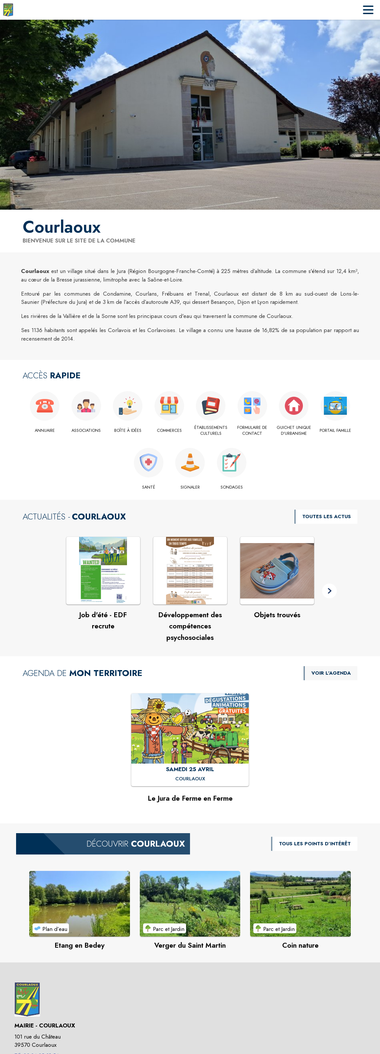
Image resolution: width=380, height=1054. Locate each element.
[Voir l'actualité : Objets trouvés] (277, 570)
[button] (329, 590)
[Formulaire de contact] (252, 431)
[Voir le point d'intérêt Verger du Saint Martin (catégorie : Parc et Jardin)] (190, 904)
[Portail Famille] (335, 430)
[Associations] (86, 430)
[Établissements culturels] (211, 431)
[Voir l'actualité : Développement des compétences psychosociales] (190, 570)
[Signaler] (190, 487)
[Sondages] (231, 487)
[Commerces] (169, 430)
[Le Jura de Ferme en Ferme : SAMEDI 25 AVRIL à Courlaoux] (190, 779)
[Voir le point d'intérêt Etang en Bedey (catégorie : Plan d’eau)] (79, 904)
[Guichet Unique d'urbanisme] (294, 431)
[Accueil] (8, 9)
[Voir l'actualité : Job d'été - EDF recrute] (103, 570)
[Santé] (148, 487)
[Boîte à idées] (128, 430)
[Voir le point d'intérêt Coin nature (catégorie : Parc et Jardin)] (300, 904)
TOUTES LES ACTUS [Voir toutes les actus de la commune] (326, 516)
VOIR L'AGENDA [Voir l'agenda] (331, 673)
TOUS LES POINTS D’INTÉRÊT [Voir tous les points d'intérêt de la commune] (315, 843)
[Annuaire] (45, 430)
